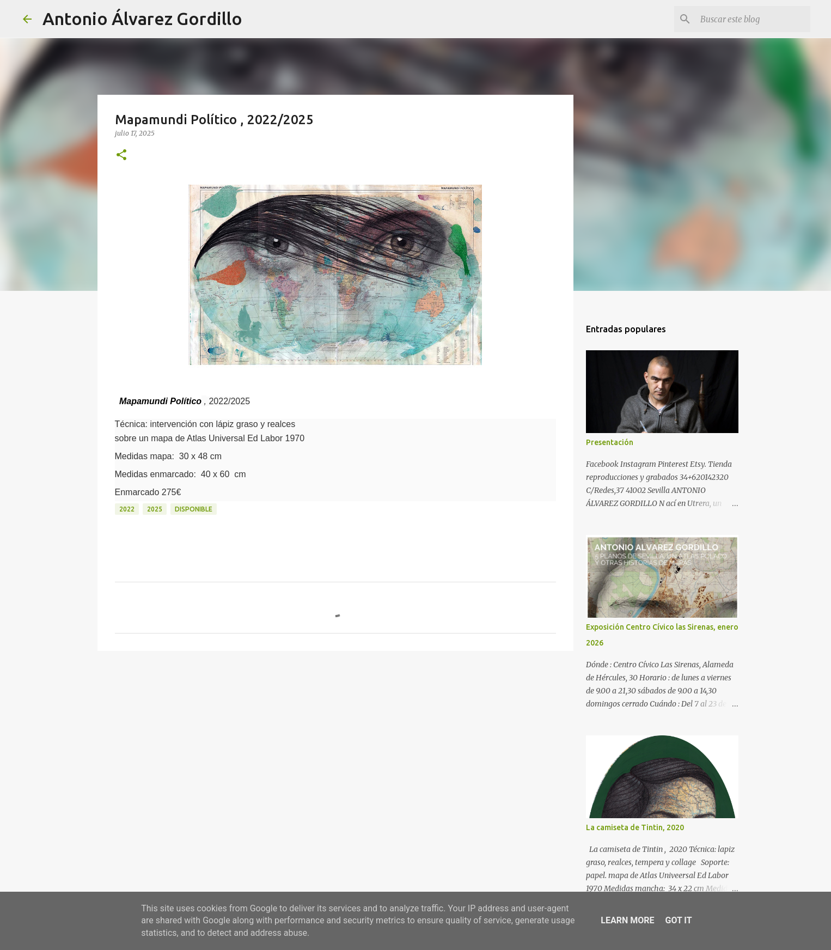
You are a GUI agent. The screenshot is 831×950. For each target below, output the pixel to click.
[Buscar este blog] (753, 19)
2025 (154, 509)
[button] (121, 155)
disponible (193, 509)
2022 (127, 509)
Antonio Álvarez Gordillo (142, 18)
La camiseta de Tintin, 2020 (635, 827)
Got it (678, 920)
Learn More (627, 920)
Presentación (609, 442)
